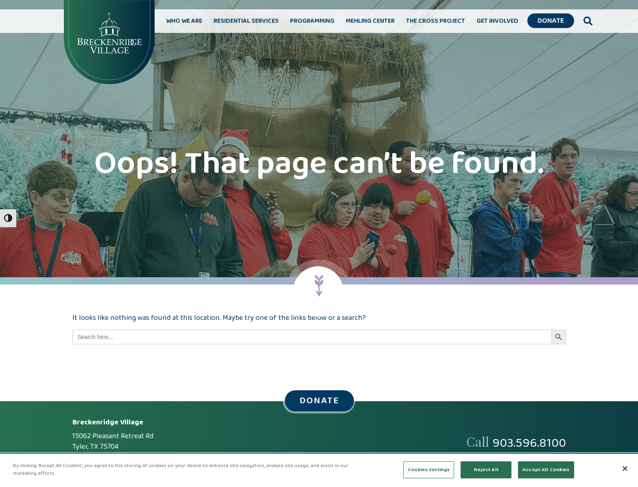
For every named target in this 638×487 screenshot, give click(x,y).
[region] (319, 470)
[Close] (625, 468)
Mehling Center (370, 21)
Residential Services (246, 21)
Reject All (486, 469)
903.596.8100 (529, 443)
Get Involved (497, 21)
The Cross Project (435, 21)
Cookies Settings (429, 469)
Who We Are (184, 21)
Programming (312, 21)
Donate (550, 21)
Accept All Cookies (545, 469)
